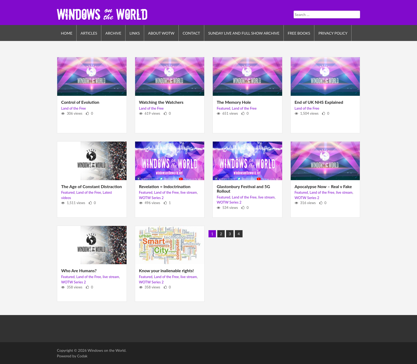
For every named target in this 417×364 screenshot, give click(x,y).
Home (66, 33)
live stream (189, 192)
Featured (223, 108)
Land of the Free (73, 108)
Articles (89, 33)
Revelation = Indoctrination (165, 186)
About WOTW (161, 33)
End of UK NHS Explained (319, 102)
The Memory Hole (234, 102)
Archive (113, 33)
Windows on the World (106, 350)
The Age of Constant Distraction (91, 186)
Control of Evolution (80, 102)
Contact (191, 33)
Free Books (299, 33)
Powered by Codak (72, 356)
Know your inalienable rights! (166, 270)
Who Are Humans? (79, 270)
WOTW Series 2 (151, 198)
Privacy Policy (332, 33)
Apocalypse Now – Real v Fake (323, 186)
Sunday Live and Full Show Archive (244, 33)
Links (135, 33)
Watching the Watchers (161, 102)
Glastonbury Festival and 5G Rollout (243, 189)
